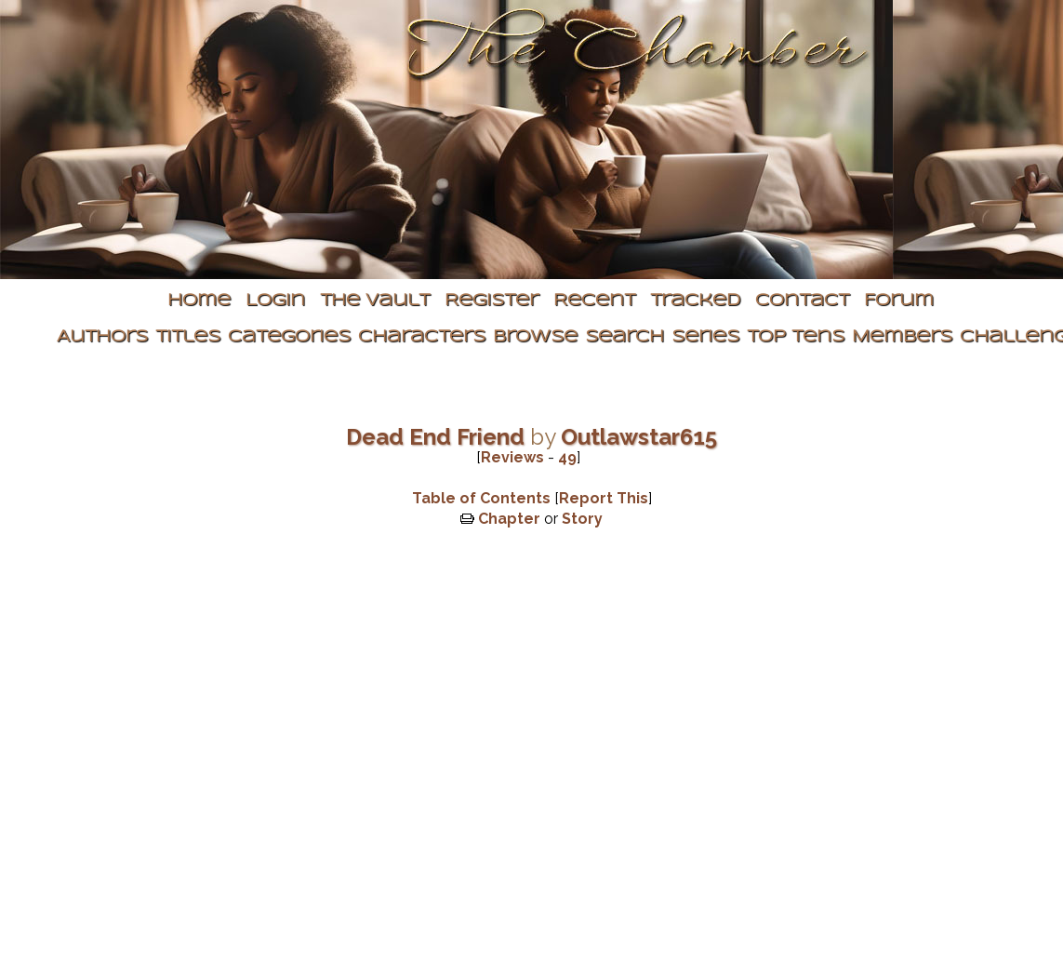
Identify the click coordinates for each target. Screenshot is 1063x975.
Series (705, 337)
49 (567, 457)
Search (624, 337)
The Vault (375, 301)
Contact (802, 301)
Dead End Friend (435, 436)
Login (275, 301)
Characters (421, 337)
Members (902, 337)
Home (199, 301)
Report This (603, 498)
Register (491, 301)
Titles (187, 337)
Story (582, 519)
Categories (289, 337)
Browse (535, 337)
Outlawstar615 (639, 436)
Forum (899, 301)
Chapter (509, 519)
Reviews (512, 457)
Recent (594, 301)
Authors (102, 337)
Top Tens (795, 337)
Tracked (695, 301)
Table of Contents (481, 498)
